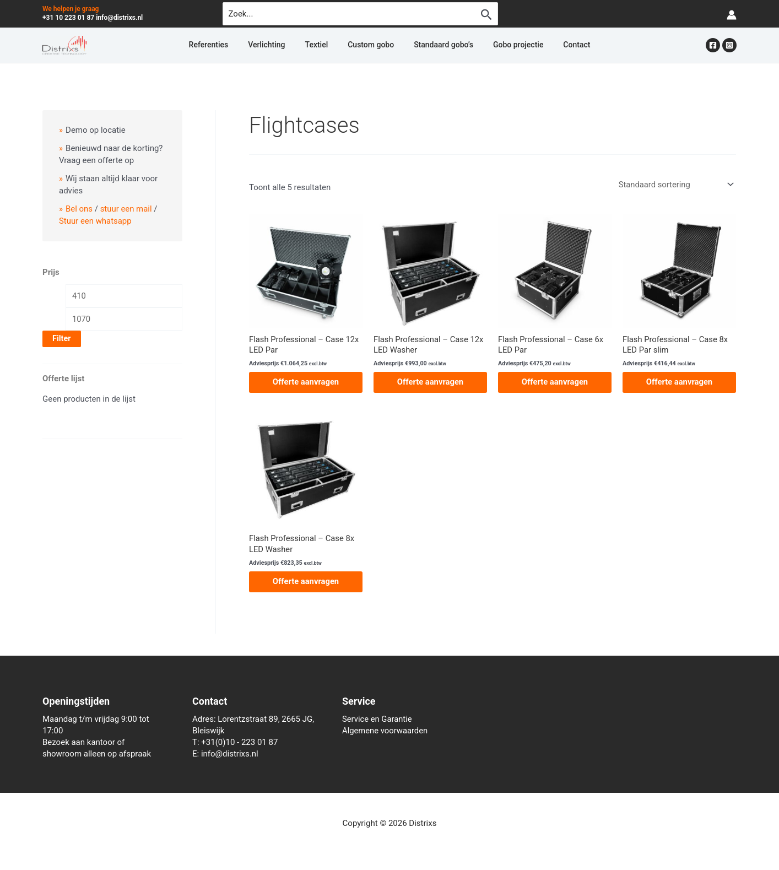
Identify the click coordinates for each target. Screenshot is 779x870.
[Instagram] (729, 45)
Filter (61, 339)
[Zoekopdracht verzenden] (486, 14)
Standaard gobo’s (432, 45)
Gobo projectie (496, 45)
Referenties (241, 45)
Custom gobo (371, 45)
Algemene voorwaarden (385, 731)
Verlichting (288, 45)
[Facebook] (713, 45)
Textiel (327, 45)
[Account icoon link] (732, 14)
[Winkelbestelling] (674, 184)
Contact (543, 45)
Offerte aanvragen (305, 382)
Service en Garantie (377, 719)
